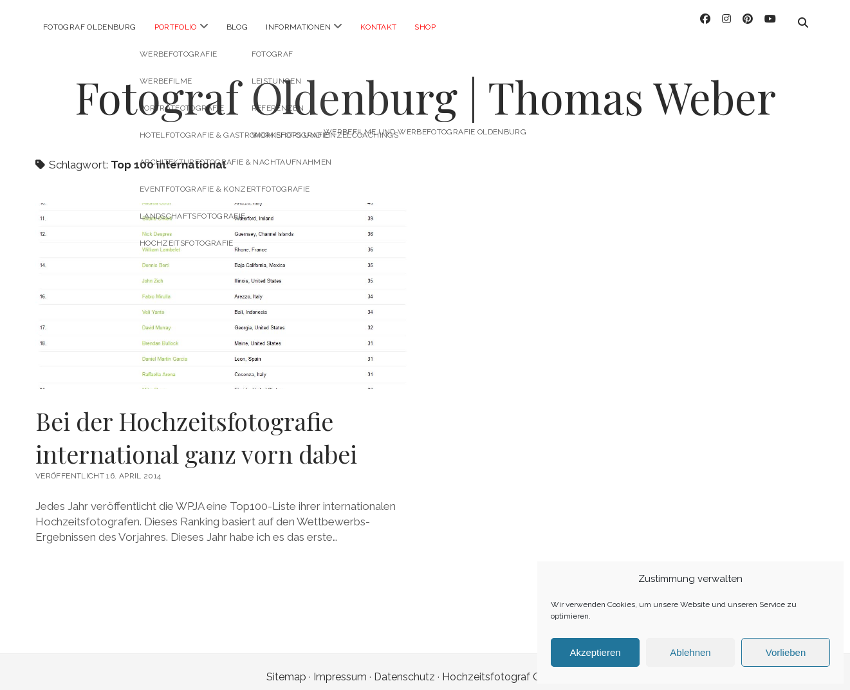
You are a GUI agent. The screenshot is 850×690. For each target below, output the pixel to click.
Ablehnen (690, 652)
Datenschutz (404, 666)
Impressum (340, 666)
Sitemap (286, 666)
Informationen (298, 27)
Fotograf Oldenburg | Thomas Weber (425, 86)
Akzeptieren (594, 652)
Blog (237, 27)
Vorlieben (786, 652)
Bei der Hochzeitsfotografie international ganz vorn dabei (221, 286)
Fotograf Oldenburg (89, 27)
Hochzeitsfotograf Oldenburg (513, 666)
